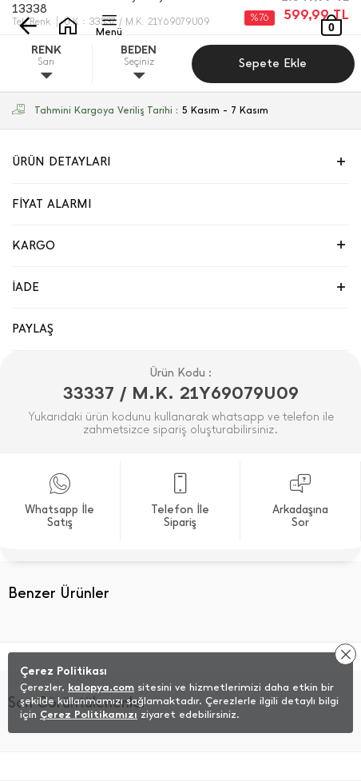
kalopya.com (101, 687)
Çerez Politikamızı (88, 714)
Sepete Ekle (273, 63)
